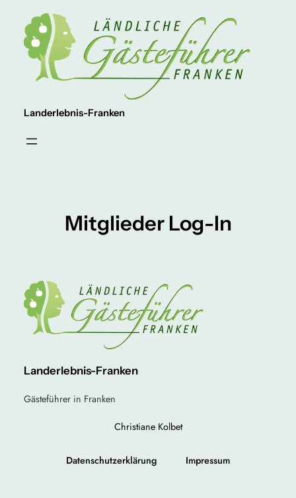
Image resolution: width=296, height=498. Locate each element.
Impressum (208, 460)
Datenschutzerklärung (111, 460)
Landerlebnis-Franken (74, 113)
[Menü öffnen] (32, 141)
